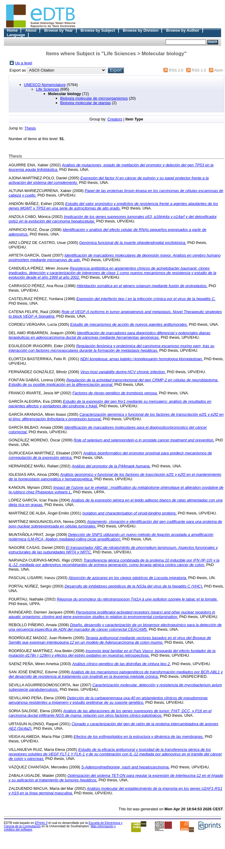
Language (16, 35)
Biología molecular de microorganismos (94, 98)
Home (12, 30)
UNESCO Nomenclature (45, 84)
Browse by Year (58, 30)
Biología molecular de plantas (85, 103)
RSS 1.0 (199, 70)
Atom (218, 70)
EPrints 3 (41, 823)
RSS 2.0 (176, 70)
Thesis (30, 128)
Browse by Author (182, 30)
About (30, 30)
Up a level (23, 63)
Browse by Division (140, 30)
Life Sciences (47, 89)
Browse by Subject (98, 30)
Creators (114, 119)
